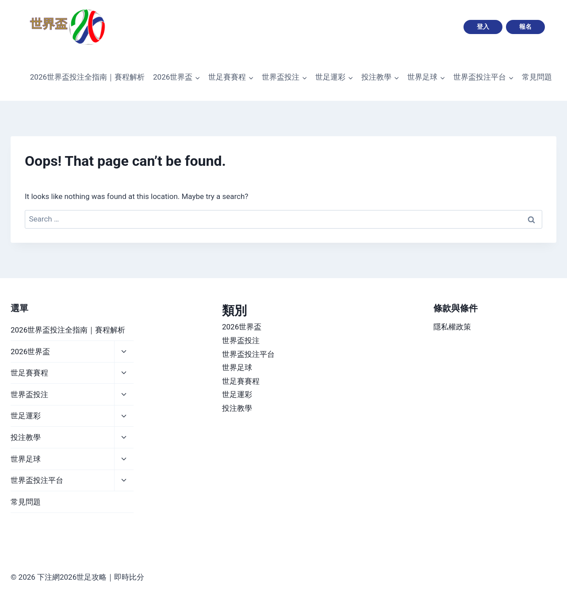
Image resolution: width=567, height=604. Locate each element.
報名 (525, 26)
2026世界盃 (30, 351)
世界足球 (26, 459)
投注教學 (26, 437)
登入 (483, 26)
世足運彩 (26, 415)
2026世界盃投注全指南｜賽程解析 (87, 77)
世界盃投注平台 (37, 480)
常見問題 (537, 77)
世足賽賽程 (29, 372)
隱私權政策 (452, 326)
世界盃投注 (29, 394)
